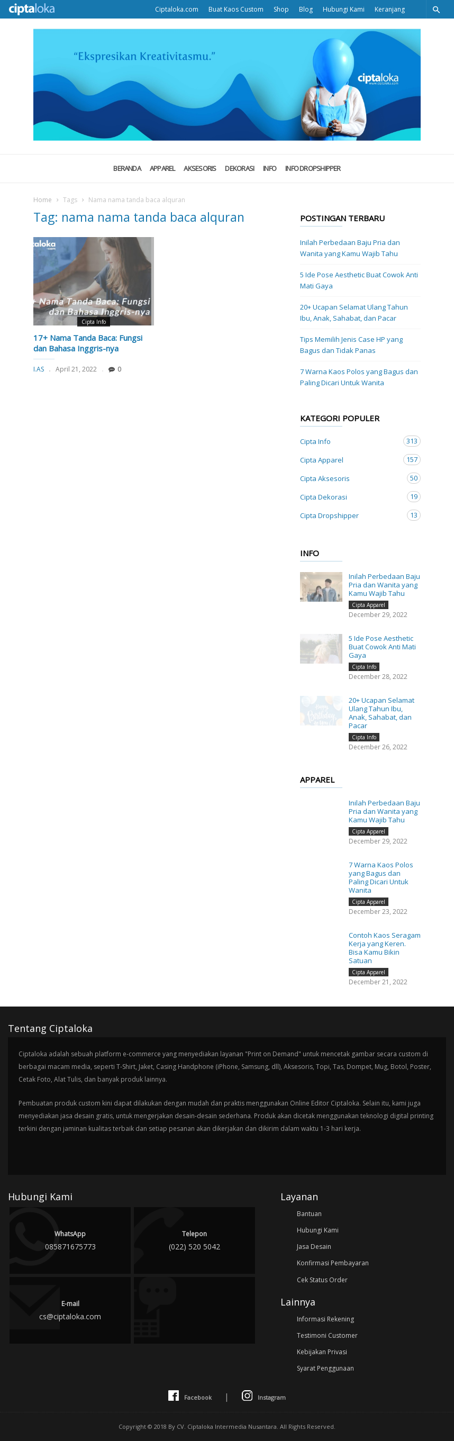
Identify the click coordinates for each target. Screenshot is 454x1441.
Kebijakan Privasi (322, 1351)
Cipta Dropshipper (349, 515)
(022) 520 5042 (194, 1240)
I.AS (38, 369)
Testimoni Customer (327, 1335)
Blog (306, 9)
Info (269, 168)
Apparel (162, 168)
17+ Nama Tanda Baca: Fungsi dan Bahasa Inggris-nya (87, 343)
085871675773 (70, 1240)
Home (42, 199)
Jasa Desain (314, 1246)
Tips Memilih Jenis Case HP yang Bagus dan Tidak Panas (351, 344)
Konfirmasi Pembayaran (333, 1262)
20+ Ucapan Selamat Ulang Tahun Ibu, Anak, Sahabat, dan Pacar (354, 312)
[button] (436, 9)
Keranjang (390, 9)
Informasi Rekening (325, 1319)
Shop (281, 9)
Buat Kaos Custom (236, 9)
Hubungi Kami (344, 9)
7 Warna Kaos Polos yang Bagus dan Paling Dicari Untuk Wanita (359, 377)
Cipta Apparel (349, 459)
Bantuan (309, 1213)
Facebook (190, 1396)
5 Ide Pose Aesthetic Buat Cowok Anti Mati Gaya (359, 280)
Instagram (264, 1396)
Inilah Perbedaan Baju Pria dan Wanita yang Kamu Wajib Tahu (350, 248)
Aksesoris (200, 168)
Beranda (127, 168)
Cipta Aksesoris (349, 478)
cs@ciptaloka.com (70, 1309)
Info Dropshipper (313, 168)
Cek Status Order (322, 1279)
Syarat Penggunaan (325, 1368)
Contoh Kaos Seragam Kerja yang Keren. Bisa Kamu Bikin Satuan (385, 947)
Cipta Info (93, 321)
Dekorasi (239, 168)
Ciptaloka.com (176, 9)
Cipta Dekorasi (349, 496)
